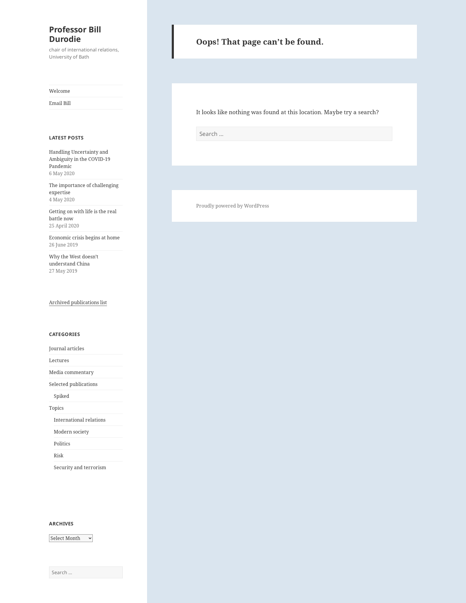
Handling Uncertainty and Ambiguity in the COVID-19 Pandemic (79, 159)
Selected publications (73, 384)
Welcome (59, 91)
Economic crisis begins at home (84, 237)
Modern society (71, 431)
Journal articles (66, 348)
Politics (62, 443)
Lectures (59, 360)
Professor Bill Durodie (75, 34)
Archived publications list (78, 302)
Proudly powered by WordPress (232, 205)
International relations (80, 420)
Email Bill (60, 103)
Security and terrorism (80, 467)
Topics (56, 408)
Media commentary (71, 372)
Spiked (61, 396)
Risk (58, 455)
